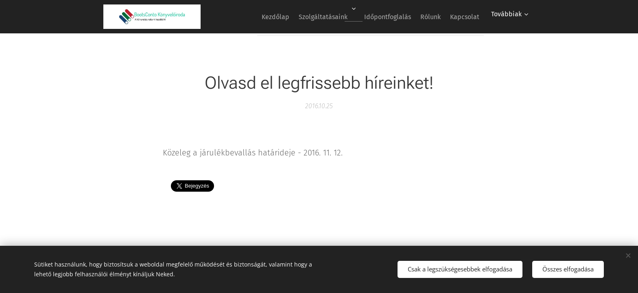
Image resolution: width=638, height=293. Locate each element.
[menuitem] (253, 16)
